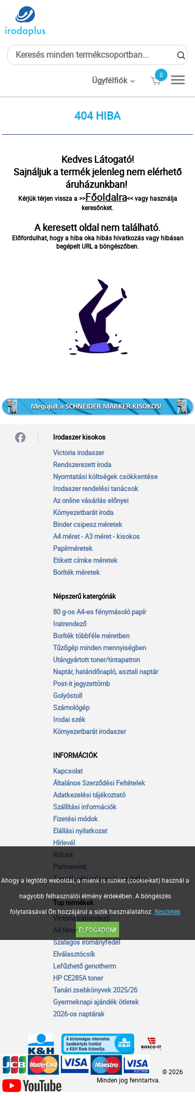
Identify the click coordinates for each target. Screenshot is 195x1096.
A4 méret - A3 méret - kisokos (96, 536)
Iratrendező (69, 623)
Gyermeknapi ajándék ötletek (96, 1002)
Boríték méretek (76, 572)
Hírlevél (64, 842)
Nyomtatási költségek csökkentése (105, 476)
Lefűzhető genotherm (84, 966)
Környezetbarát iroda (83, 512)
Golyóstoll (67, 695)
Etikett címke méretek (85, 560)
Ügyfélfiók (109, 80)
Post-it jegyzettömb (81, 683)
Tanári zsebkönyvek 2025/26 (95, 990)
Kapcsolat (68, 771)
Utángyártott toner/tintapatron (96, 659)
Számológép (71, 707)
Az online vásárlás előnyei (90, 500)
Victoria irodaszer (78, 452)
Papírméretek (73, 548)
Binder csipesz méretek (87, 524)
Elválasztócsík (74, 954)
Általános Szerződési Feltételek (99, 783)
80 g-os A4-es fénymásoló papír (99, 611)
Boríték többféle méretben (91, 635)
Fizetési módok (75, 818)
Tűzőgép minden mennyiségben (99, 647)
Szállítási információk (84, 806)
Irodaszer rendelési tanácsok (95, 488)
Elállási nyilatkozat (80, 830)
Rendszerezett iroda (82, 464)
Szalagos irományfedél (86, 942)
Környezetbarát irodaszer (89, 731)
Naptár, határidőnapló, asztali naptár (105, 671)
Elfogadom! (97, 929)
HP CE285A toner (78, 978)
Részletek (167, 911)
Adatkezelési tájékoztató (89, 795)
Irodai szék (69, 719)
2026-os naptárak (79, 1013)
